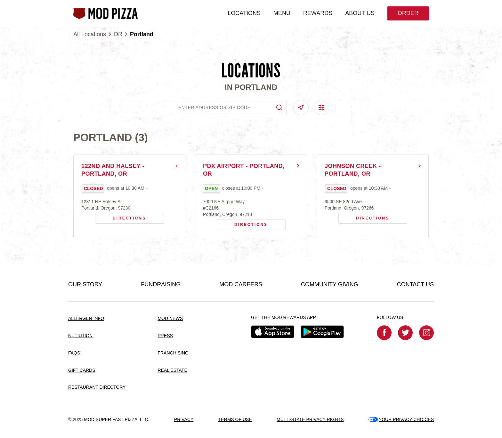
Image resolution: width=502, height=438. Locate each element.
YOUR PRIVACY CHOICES (401, 419)
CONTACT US (415, 284)
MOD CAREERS (240, 284)
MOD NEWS (170, 318)
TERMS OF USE (235, 419)
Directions (120, 216)
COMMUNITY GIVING (329, 284)
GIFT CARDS (81, 370)
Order (408, 13)
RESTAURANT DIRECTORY (96, 387)
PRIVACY (183, 419)
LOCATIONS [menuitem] (244, 13)
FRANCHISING (173, 352)
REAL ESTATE (172, 370)
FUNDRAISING (161, 284)
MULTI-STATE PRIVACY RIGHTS (310, 419)
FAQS (74, 352)
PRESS (165, 335)
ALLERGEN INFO (86, 318)
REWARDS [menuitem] (317, 13)
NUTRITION (80, 335)
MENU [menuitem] (281, 13)
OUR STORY (85, 284)
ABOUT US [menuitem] (360, 13)
